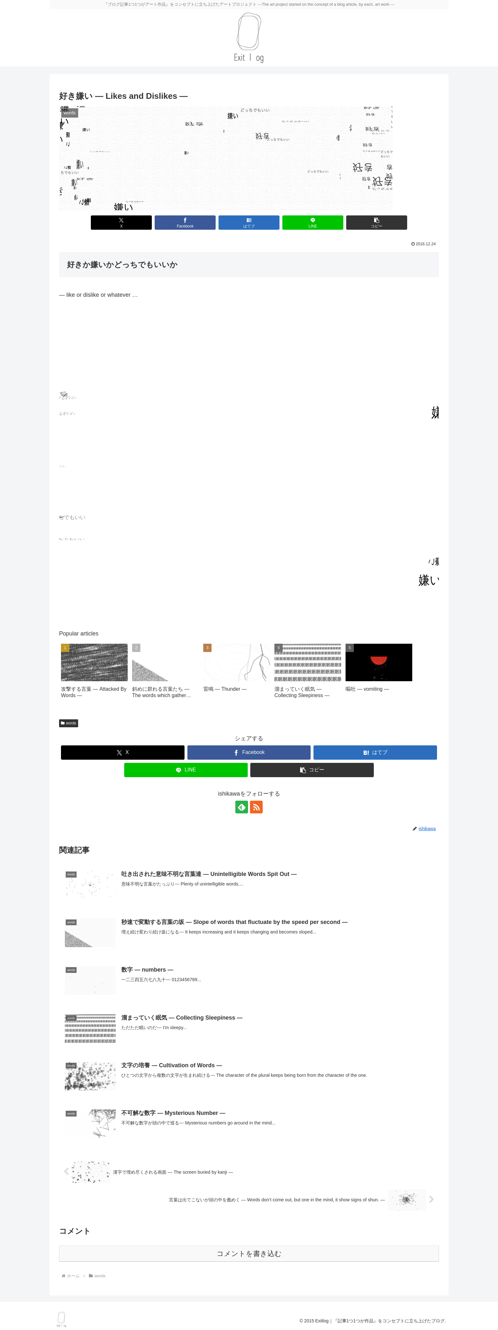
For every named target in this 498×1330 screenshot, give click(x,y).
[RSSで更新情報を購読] (256, 807)
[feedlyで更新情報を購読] (241, 807)
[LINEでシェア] (312, 222)
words (68, 723)
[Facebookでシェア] (185, 222)
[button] (376, 222)
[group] (94, 674)
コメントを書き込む (249, 1254)
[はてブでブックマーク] (249, 222)
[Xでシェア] (121, 222)
